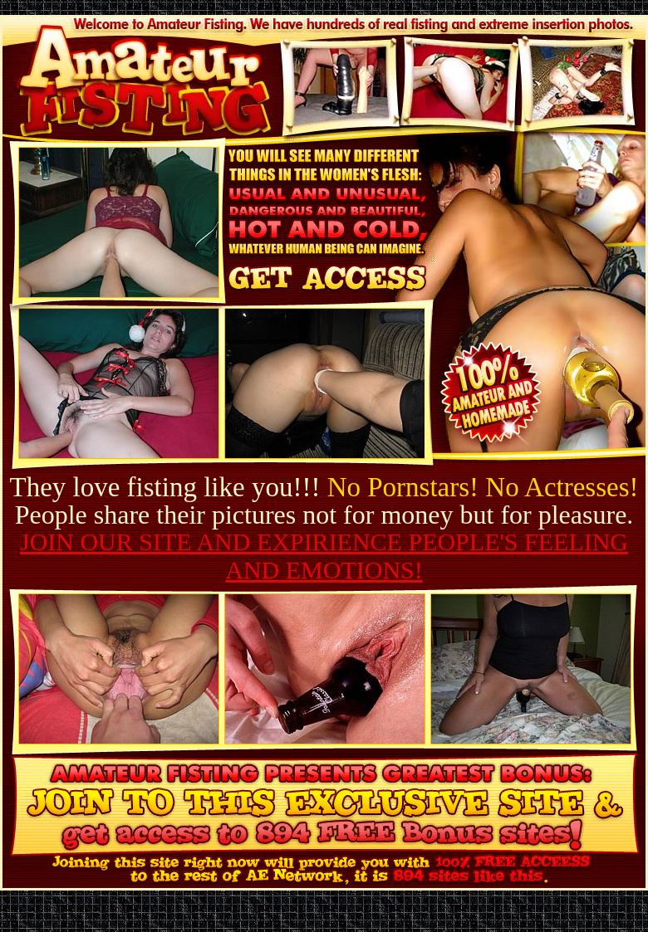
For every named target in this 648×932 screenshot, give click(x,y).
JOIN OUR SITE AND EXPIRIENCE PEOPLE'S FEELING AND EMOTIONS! (324, 555)
